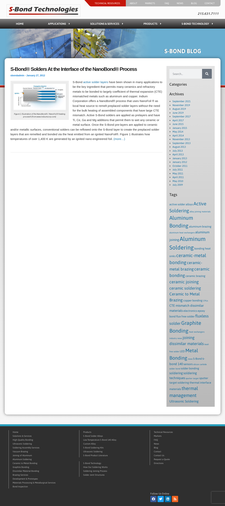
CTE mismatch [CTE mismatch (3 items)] (179, 305)
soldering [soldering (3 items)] (176, 373)
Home (20, 23)
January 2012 (179, 162)
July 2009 (177, 184)
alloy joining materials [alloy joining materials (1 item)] (200, 211)
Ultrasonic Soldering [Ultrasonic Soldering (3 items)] (184, 401)
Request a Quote (162, 459)
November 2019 (181, 105)
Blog (194, 3)
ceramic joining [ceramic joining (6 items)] (184, 281)
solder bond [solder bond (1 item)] (174, 368)
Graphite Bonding (21, 467)
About (133, 3)
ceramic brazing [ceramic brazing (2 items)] (195, 276)
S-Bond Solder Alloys (93, 436)
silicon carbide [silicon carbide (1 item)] (200, 364)
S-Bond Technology (197, 23)
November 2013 (181, 139)
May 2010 (177, 181)
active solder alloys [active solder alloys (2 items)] (181, 204)
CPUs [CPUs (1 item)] (205, 301)
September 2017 (181, 116)
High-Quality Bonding (23, 440)
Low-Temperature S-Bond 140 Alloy (99, 440)
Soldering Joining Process (95, 471)
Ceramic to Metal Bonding (25, 463)
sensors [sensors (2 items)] (188, 364)
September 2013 (181, 143)
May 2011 (177, 173)
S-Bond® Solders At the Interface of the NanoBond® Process (74, 69)
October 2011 (179, 165)
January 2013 (179, 158)
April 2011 (178, 177)
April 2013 (178, 154)
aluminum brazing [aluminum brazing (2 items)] (200, 226)
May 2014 (177, 131)
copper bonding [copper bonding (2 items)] (192, 300)
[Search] (207, 74)
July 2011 (177, 169)
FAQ (167, 3)
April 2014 (178, 135)
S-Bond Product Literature (95, 455)
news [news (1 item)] (190, 359)
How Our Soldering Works (95, 467)
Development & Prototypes (25, 479)
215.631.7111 (208, 13)
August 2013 (179, 146)
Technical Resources (108, 3)
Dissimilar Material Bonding (26, 471)
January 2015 (179, 127)
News (180, 3)
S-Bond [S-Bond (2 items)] (197, 358)
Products (152, 23)
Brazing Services (20, 475)
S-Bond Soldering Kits (93, 447)
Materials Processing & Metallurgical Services (34, 482)
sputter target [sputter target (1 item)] (192, 378)
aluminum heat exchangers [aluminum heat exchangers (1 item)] (182, 232)
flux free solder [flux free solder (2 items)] (185, 316)
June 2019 (178, 112)
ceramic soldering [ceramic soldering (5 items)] (185, 288)
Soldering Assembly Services (26, 447)
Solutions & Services (106, 23)
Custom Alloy (89, 444)
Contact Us (159, 455)
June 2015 (178, 124)
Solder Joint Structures (94, 475)
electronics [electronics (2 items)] (190, 310)
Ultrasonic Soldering (22, 444)
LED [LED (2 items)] (182, 351)
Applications (59, 23)
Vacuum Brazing (20, 451)
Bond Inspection (20, 486)
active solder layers (95, 82)
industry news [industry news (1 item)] (175, 338)
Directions (159, 463)
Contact (211, 3)
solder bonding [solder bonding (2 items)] (190, 368)
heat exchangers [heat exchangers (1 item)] (196, 332)
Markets (151, 3)
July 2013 (177, 150)
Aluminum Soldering (22, 459)
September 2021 (181, 101)
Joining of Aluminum (22, 455)
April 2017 (178, 120)
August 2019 (179, 108)
